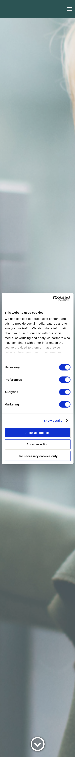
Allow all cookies (37, 432)
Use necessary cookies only (37, 456)
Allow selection (37, 444)
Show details (53, 420)
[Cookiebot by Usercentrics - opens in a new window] (53, 298)
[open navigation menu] (69, 9)
